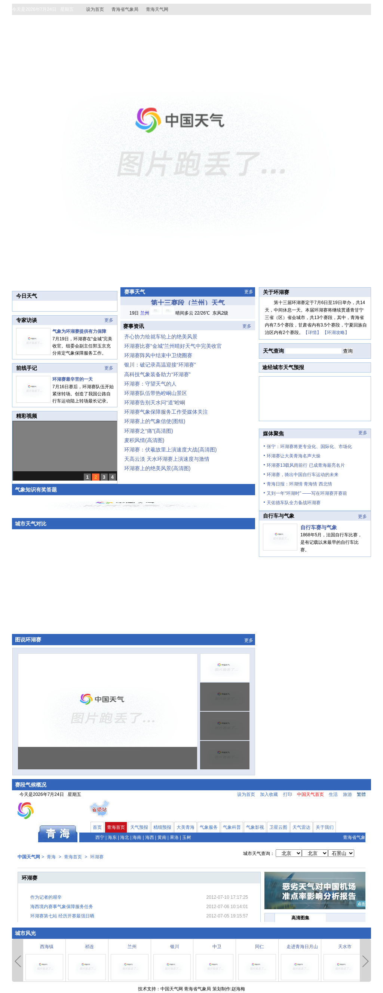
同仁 (259, 946)
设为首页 (95, 9)
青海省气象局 (124, 9)
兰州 (132, 946)
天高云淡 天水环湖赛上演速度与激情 (166, 459)
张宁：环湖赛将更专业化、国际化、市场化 (309, 446)
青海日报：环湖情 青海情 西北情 (299, 484)
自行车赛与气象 (318, 527)
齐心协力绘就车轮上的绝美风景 (160, 337)
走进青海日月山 (302, 946)
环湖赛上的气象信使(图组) (154, 421)
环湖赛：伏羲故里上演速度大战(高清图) (170, 450)
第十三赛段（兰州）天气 (188, 303)
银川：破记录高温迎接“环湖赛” (160, 365)
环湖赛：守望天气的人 (150, 384)
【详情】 (312, 332)
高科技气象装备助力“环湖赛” (157, 374)
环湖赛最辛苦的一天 (72, 379)
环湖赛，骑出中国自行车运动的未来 (302, 474)
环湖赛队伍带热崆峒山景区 (155, 393)
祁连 (89, 946)
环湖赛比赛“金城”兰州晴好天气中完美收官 (173, 346)
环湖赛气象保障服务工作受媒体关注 (166, 412)
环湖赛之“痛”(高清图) (148, 431)
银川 (174, 946)
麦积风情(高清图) (144, 440)
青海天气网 (157, 9)
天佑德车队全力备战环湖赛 (294, 502)
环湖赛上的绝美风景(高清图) (157, 468)
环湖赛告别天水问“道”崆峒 (154, 402)
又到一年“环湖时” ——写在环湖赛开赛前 (307, 493)
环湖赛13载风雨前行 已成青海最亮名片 (306, 465)
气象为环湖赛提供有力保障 (79, 331)
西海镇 (46, 946)
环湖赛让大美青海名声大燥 (294, 456)
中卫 (216, 946)
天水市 (345, 946)
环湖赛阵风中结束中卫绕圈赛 (158, 355)
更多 (108, 320)
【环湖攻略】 (335, 332)
